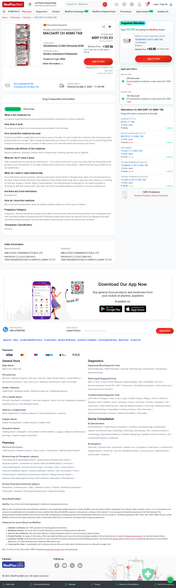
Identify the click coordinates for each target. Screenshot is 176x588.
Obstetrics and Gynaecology (141, 427)
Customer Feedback (86, 340)
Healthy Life (162, 11)
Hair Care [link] (42, 378)
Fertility (132, 398)
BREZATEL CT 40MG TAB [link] (132, 136)
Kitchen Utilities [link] (47, 432)
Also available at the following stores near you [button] (26, 85)
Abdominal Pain (162, 451)
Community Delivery (107, 340)
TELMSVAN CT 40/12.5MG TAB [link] (149, 39)
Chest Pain (92, 447)
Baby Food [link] (6, 369)
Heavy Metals (113, 409)
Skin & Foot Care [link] (58, 400)
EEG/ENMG (148, 382)
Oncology (49, 467)
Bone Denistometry (96, 385)
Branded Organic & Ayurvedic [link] (25, 435)
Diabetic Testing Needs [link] (11, 423)
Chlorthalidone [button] (13, 109)
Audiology (113, 438)
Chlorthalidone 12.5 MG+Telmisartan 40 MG (63, 46)
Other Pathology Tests (109, 406)
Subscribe (165, 330)
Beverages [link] (6, 435)
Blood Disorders (144, 409)
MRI (89, 382)
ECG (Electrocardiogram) (144, 385)
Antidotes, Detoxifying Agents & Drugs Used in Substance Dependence (31, 478)
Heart (112, 398)
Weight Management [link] (58, 391)
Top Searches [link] (52, 450)
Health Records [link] (8, 450)
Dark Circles (153, 447)
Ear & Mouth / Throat (69, 471)
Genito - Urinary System (63, 467)
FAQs (15, 340)
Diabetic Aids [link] (44, 423)
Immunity (122, 402)
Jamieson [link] (62, 413)
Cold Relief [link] (25, 400)
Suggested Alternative (132, 23)
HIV (166, 402)
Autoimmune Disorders (97, 413)
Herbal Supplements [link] (47, 413)
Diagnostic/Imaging (56, 491)
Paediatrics (122, 427)
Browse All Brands (67, 340)
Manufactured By (12, 248)
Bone (115, 402)
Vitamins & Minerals (37, 471)
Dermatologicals (9, 474)
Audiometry (127, 385)
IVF (169, 434)
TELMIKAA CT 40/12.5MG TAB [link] (134, 165)
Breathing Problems (131, 451)
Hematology (161, 369)
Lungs (124, 398)
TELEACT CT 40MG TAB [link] (131, 151)
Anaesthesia (7, 487)
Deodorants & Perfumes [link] (12, 382)
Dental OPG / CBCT (113, 385)
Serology (124, 369)
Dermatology (140, 431)
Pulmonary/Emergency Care (35, 491)
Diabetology (160, 427)
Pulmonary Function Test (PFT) (100, 389)
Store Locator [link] (39, 450)
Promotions (125, 11)
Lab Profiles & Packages (98, 398)
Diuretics (27, 17)
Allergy (147, 398)
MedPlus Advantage (76, 11)
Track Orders (50, 340)
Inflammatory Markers (127, 413)
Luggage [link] (59, 432)
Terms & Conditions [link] (166, 584)
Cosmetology (93, 434)
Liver (118, 398)
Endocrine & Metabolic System (14, 471)
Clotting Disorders (162, 406)
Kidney (139, 398)
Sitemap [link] (72, 584)
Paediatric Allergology (131, 434)
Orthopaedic (7, 491)
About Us (7, 340)
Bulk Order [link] (10, 584)
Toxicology (149, 406)
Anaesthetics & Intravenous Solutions (33, 474)
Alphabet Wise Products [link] (70, 450)
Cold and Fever (104, 447)
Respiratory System (10, 463)
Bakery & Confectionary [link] (74, 432)
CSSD (31, 487)
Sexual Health (93, 454)
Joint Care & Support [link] (40, 400)
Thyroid (155, 398)
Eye (57, 471)
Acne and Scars (147, 451)
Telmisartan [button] (28, 109)
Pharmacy (26, 11)
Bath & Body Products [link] (56, 378)
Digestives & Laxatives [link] (76, 400)
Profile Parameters (111, 369)
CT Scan (96, 382)
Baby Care (17, 369)
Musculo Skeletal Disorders (131, 406)
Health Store (11, 11)
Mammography (130, 382)
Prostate (149, 402)
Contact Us (135, 340)
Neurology (128, 431)
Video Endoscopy (163, 385)
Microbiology (135, 369)
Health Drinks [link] (7, 391)
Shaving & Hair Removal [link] (49, 382)
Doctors (56, 11)
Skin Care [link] (6, 378)
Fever (99, 402)
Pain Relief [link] (15, 400)
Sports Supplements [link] (10, 413)
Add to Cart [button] (98, 61)
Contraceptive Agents (11, 467)
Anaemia (91, 402)
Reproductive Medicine (110, 434)
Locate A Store (31, 340)
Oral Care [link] (32, 378)
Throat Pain (107, 451)
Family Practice (110, 427)
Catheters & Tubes (42, 487)
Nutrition (51, 471)
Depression (117, 447)
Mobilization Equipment (71, 487)
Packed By (65, 248)
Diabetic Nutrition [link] (30, 423)
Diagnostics (42, 11)
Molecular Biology (95, 373)
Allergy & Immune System (60, 474)
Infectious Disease (128, 409)
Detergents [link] (21, 432)
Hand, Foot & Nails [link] (69, 382)
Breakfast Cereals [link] (22, 391)
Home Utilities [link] (33, 432)
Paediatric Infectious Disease (154, 434)
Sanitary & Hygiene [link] (19, 378)
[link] (13, 4)
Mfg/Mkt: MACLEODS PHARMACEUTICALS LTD (62, 30)
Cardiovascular (20, 487)
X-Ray (103, 382)
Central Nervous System (29, 463)
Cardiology (117, 431)
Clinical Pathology (95, 369)
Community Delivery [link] (41, 584)
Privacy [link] (97, 584)
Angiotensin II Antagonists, (65, 54)
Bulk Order (124, 340)
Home (5, 17)
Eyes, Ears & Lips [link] (31, 382)
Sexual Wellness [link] (73, 378)
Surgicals (18, 491)
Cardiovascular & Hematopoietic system (53, 460)
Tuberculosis (93, 406)
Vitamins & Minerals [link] (29, 413)
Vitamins (163, 398)
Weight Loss (129, 447)
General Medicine (95, 427)
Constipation (141, 447)
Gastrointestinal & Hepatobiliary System (18, 460)
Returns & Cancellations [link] (129, 584)
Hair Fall (117, 451)
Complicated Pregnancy (98, 438)
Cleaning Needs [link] (8, 432)
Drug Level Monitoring (97, 409)
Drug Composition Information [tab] (58, 99)
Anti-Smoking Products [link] (29, 404)
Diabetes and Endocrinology (99, 431)
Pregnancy (159, 402)
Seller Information (53, 63)
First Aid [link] (5, 400)
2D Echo (158, 382)
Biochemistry (148, 369)
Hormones (68, 463)
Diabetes (107, 402)
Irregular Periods (94, 451)
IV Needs (55, 487)
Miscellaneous (69, 478)
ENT (148, 431)
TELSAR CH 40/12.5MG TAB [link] (133, 180)
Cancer (131, 402)
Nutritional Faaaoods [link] (40, 391)
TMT (140, 382)
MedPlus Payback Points (104, 11)
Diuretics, (48, 54)
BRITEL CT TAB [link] (128, 122)
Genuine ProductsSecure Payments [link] (151, 195)
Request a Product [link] (24, 450)
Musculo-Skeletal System (51, 463)
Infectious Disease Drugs (32, 467)
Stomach (112, 413)
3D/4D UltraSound (115, 382)
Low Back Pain (166, 447)
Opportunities (144, 11)
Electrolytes (142, 413)
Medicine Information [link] (12, 447)
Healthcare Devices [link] (10, 404)
